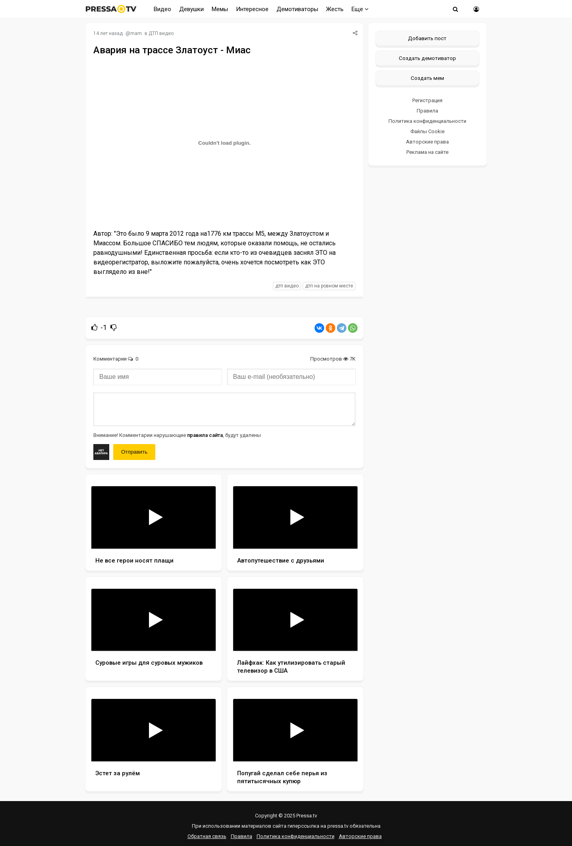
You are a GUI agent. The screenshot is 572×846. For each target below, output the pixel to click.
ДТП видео (161, 33)
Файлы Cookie (427, 131)
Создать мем (427, 78)
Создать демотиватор (427, 58)
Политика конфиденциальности (427, 121)
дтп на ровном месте (329, 286)
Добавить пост (427, 38)
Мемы (220, 9)
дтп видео (287, 286)
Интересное (252, 9)
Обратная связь (206, 836)
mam (136, 33)
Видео (162, 9)
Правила (427, 111)
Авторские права (427, 142)
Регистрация (427, 100)
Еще (360, 9)
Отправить (134, 452)
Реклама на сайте (427, 152)
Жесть (335, 9)
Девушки (191, 9)
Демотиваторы (297, 9)
